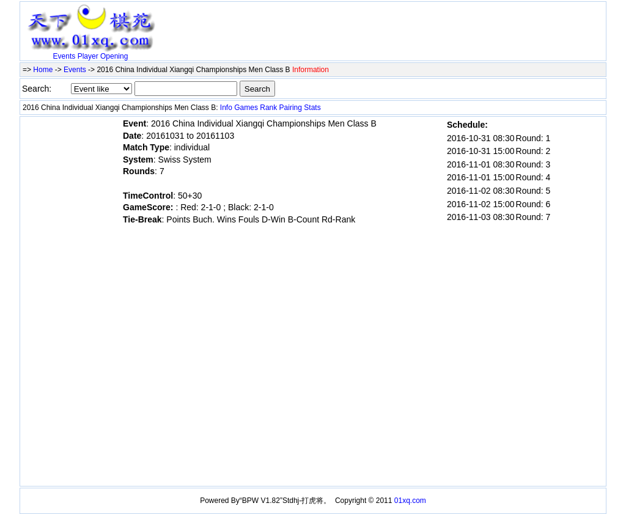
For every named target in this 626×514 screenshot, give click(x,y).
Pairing (290, 107)
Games (246, 107)
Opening (114, 56)
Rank (268, 107)
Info (226, 107)
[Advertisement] (304, 22)
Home (43, 69)
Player (88, 56)
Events (64, 56)
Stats (312, 107)
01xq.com (410, 500)
